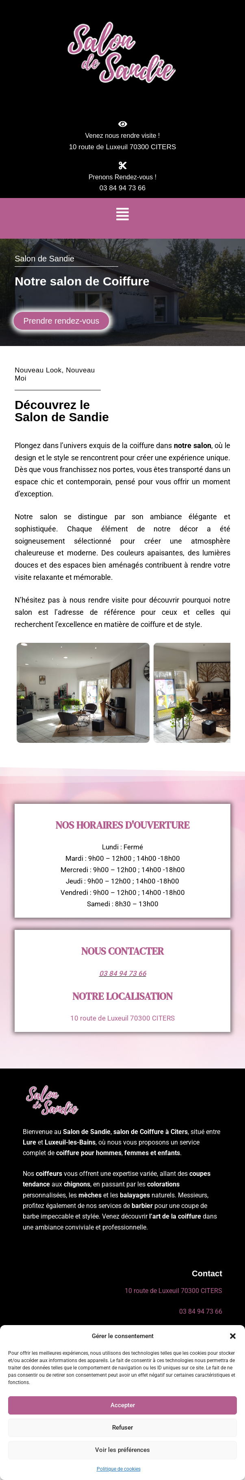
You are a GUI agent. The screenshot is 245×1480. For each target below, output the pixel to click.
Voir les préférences (122, 1450)
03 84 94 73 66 (122, 973)
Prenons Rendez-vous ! (122, 177)
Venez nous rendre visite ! (122, 135)
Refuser (122, 1427)
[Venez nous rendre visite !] (122, 124)
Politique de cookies (119, 1469)
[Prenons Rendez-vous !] (122, 165)
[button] (233, 1336)
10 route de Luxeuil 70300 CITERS (122, 1018)
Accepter (123, 1405)
